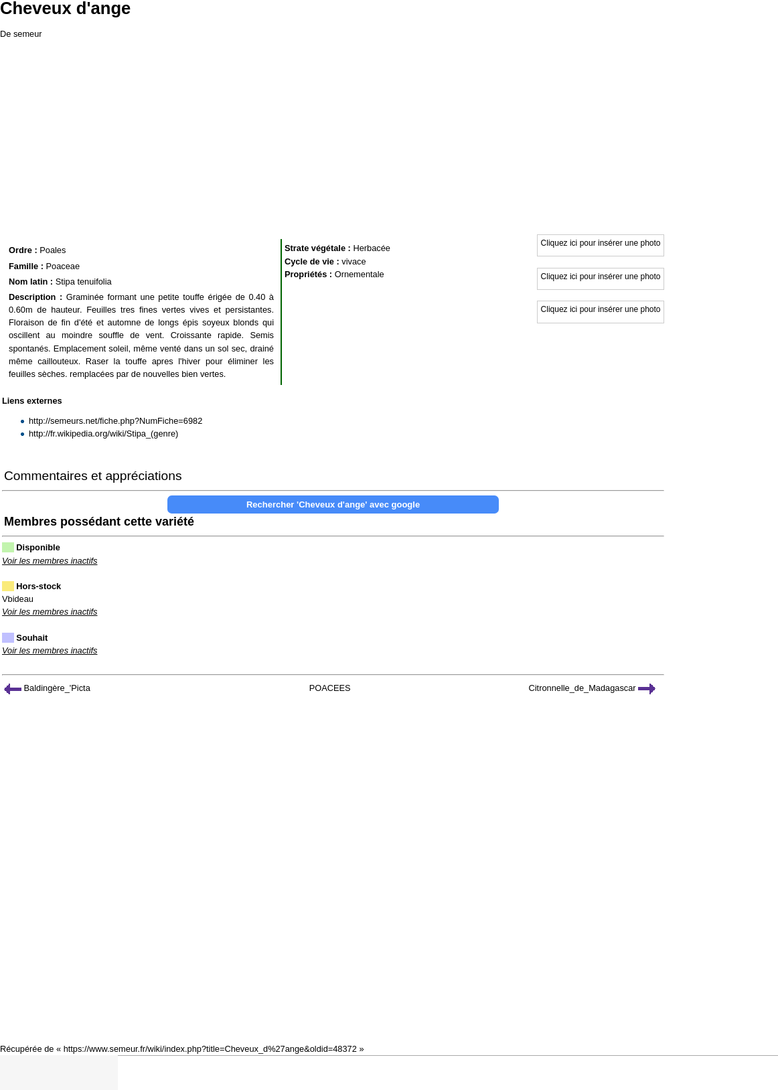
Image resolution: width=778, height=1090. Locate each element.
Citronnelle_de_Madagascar (592, 688)
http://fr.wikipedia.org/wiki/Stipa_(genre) (103, 434)
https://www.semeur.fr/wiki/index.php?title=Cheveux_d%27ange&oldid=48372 (210, 1049)
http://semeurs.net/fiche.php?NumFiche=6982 (115, 421)
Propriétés (306, 274)
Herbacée (371, 248)
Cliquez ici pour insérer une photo (601, 243)
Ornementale (359, 274)
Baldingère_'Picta (47, 688)
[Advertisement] (389, 134)
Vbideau (17, 599)
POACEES (330, 688)
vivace (353, 261)
